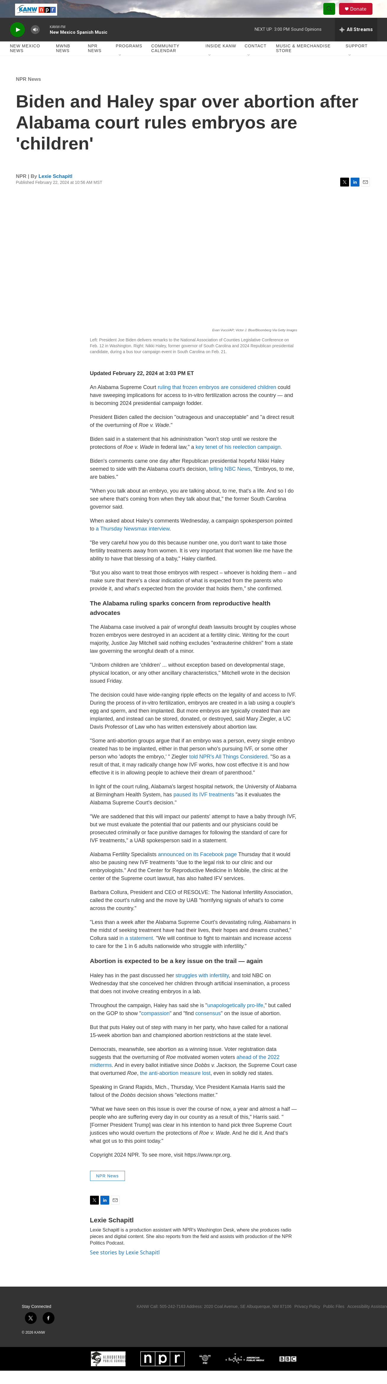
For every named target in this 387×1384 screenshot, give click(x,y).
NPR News (95, 61)
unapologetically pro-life (235, 1019)
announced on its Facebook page (197, 868)
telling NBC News (229, 482)
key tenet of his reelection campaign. (238, 460)
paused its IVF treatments (205, 808)
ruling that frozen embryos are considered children (217, 401)
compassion (155, 1027)
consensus (208, 1027)
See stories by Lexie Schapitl (125, 1265)
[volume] (35, 43)
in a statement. (137, 951)
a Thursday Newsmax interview (133, 542)
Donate (362, 15)
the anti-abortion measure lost (175, 1086)
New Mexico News (25, 61)
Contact (255, 59)
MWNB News (63, 61)
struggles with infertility (202, 989)
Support (356, 59)
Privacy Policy (307, 1319)
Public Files (333, 1319)
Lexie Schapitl (55, 189)
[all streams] (356, 43)
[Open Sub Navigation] (120, 68)
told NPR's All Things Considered (227, 770)
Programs (129, 59)
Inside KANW (220, 59)
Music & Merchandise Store (303, 61)
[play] (17, 43)
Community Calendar (165, 61)
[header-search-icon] (332, 16)
